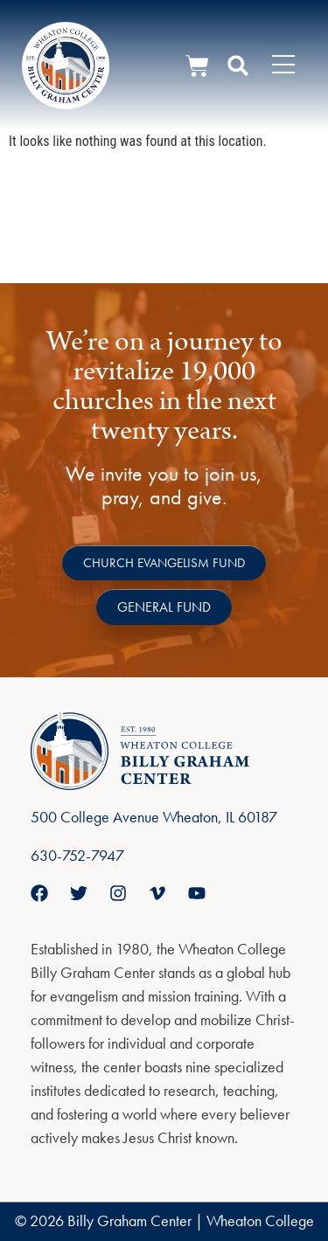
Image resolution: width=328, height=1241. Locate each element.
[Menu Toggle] (283, 65)
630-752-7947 (77, 855)
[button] (238, 65)
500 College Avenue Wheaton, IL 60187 (154, 817)
